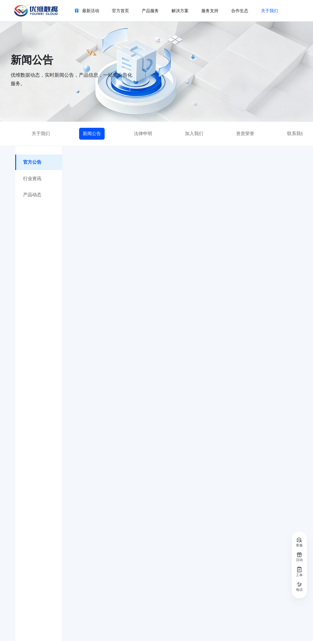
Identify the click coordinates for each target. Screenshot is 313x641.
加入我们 (194, 133)
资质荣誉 (245, 133)
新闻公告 (92, 133)
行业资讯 (32, 179)
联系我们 (296, 133)
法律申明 (143, 133)
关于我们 (41, 133)
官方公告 (32, 162)
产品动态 (32, 195)
